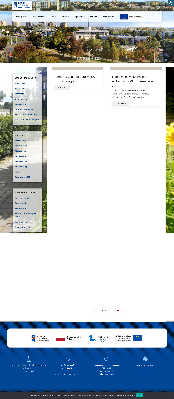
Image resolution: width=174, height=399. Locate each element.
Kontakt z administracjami (27, 120)
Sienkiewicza (21, 161)
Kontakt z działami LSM (26, 114)
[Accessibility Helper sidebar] (171, 3)
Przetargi (19, 94)
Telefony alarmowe (24, 109)
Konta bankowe (22, 222)
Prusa (17, 172)
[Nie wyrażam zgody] (171, 395)
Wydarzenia (20, 88)
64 (119, 310)
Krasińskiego (21, 156)
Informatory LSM (22, 198)
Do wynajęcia (21, 99)
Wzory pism (20, 104)
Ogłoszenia (20, 83)
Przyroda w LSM (22, 177)
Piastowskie (20, 151)
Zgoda (139, 395)
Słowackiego (21, 146)
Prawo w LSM (21, 203)
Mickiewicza (20, 141)
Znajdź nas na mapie (145, 365)
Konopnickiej (21, 167)
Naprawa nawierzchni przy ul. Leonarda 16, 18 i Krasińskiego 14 (131, 108)
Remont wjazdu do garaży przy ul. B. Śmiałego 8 (76, 106)
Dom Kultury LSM (23, 227)
